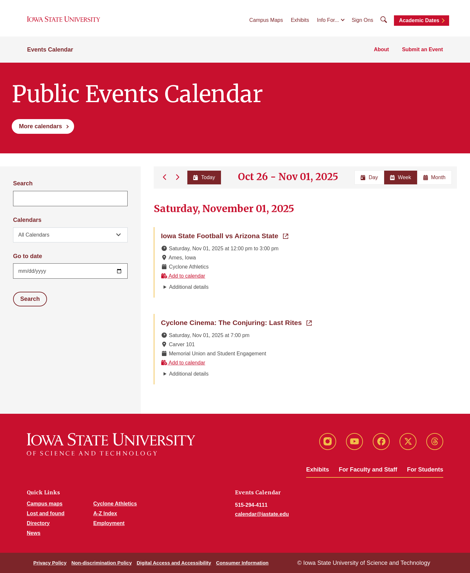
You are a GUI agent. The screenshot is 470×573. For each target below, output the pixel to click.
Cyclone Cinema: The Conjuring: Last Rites (236, 322)
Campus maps (44, 503)
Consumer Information (242, 562)
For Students (425, 469)
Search (23, 183)
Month (434, 177)
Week (400, 177)
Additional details (189, 287)
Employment (109, 523)
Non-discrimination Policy (101, 562)
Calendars (27, 220)
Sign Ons (362, 20)
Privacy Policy (50, 562)
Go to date (27, 256)
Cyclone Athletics (115, 503)
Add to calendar (183, 276)
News (33, 533)
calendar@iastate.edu (262, 514)
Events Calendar (50, 49)
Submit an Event (422, 49)
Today (204, 177)
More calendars (40, 126)
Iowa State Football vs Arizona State (224, 235)
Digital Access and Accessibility (174, 562)
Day (369, 177)
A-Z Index (105, 513)
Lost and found (46, 513)
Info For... (328, 20)
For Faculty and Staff (368, 469)
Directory (38, 523)
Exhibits (300, 20)
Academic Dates (419, 20)
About (381, 49)
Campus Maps (266, 20)
